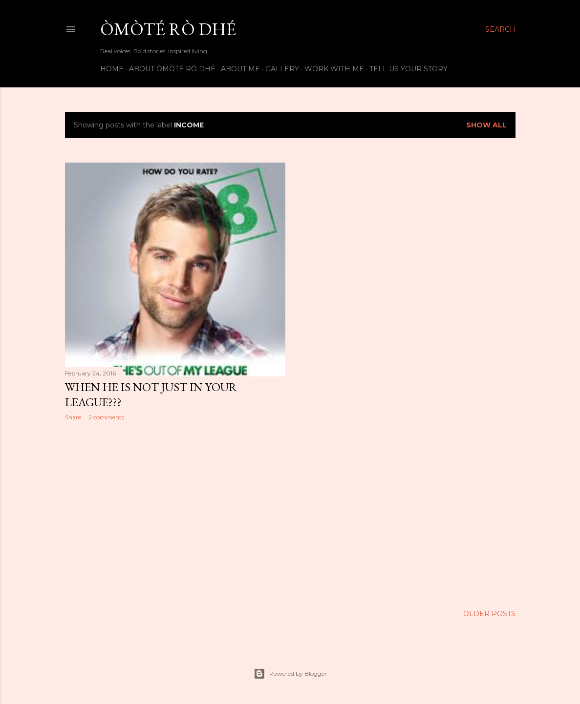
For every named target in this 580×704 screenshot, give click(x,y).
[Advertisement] (175, 513)
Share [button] (73, 417)
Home (112, 68)
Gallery (282, 68)
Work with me (334, 68)
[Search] (500, 29)
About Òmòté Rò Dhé (172, 68)
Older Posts (489, 613)
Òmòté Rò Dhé (168, 29)
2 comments (106, 417)
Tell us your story (408, 68)
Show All (486, 125)
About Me (240, 68)
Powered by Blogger (290, 674)
